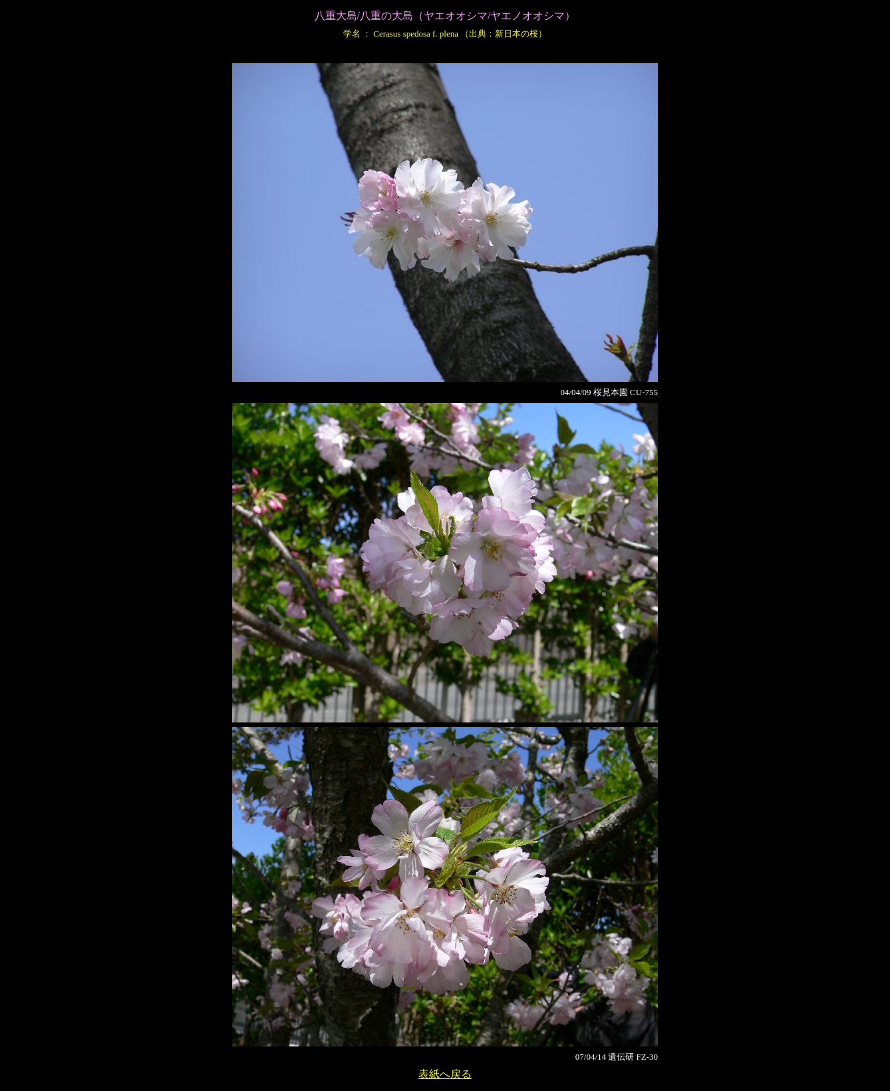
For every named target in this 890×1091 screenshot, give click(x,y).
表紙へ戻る (445, 1074)
